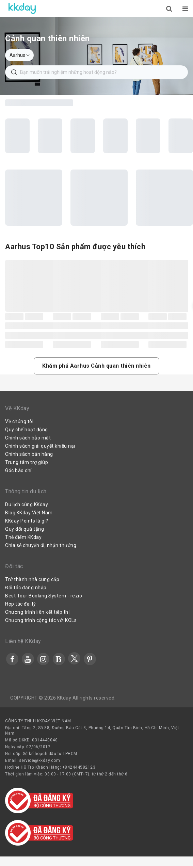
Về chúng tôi (19, 421)
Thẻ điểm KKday (23, 537)
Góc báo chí (18, 470)
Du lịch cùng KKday (26, 504)
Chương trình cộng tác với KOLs (41, 620)
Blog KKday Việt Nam (29, 512)
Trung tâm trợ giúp (26, 462)
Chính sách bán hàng (29, 454)
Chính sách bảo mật (28, 437)
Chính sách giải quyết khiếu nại (40, 446)
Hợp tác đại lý (20, 604)
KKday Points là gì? (26, 521)
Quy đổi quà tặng (24, 529)
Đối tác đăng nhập (26, 587)
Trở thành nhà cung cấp (32, 579)
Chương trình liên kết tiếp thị (37, 612)
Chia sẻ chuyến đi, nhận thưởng (40, 545)
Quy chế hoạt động (26, 429)
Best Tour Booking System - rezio (43, 595)
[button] (96, 365)
